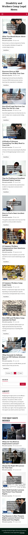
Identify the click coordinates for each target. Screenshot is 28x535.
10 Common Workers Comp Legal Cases (14, 273)
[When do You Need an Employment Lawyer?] (14, 432)
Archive (5, 350)
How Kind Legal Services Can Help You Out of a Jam (14, 96)
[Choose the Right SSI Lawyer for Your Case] (14, 456)
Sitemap (22, 532)
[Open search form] (26, 14)
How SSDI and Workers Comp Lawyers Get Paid (14, 308)
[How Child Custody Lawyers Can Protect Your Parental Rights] (14, 480)
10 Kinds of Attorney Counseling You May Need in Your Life (14, 131)
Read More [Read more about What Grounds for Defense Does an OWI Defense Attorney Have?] (6, 369)
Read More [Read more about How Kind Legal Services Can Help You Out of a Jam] (6, 120)
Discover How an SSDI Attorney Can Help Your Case (14, 61)
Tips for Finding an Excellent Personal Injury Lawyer (14, 168)
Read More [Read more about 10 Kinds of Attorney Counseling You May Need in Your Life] (6, 157)
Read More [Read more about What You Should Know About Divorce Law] (6, 50)
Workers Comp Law (12, 137)
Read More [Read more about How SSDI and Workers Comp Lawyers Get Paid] (6, 334)
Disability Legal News (7, 40)
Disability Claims (7, 461)
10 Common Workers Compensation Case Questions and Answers (14, 236)
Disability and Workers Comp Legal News (14, 6)
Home (5, 32)
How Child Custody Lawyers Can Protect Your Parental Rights (13, 492)
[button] (2, 14)
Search (5, 380)
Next (21, 373)
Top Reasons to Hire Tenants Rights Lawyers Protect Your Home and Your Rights (13, 518)
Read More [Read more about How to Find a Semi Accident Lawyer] (6, 225)
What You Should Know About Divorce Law (14, 26)
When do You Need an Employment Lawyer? (10, 443)
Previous (8, 373)
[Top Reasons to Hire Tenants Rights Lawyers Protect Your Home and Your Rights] (14, 506)
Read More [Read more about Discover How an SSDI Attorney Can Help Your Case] (6, 85)
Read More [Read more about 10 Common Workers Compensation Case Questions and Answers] (6, 262)
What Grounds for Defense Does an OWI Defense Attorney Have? (14, 345)
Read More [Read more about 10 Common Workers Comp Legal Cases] (6, 297)
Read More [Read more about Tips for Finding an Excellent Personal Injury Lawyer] (6, 192)
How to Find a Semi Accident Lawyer (14, 203)
